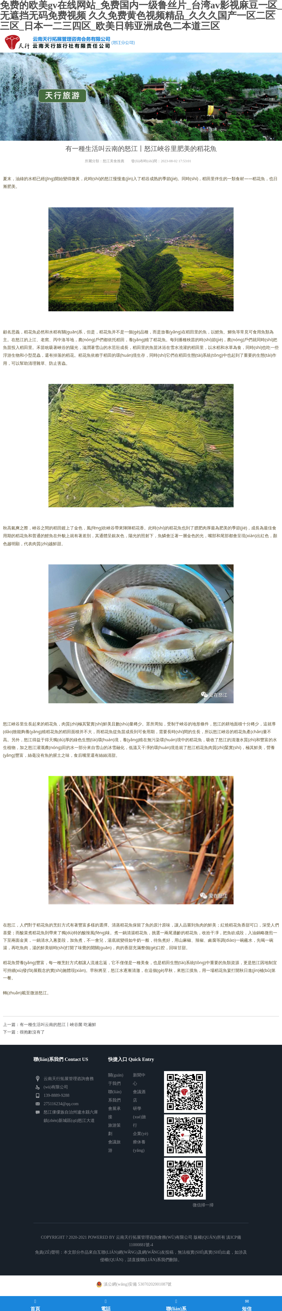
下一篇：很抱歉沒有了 (24, 1032)
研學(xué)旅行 (139, 1117)
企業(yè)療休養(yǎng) (140, 1142)
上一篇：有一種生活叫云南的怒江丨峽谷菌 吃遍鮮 (49, 1024)
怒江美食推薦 (113, 161)
